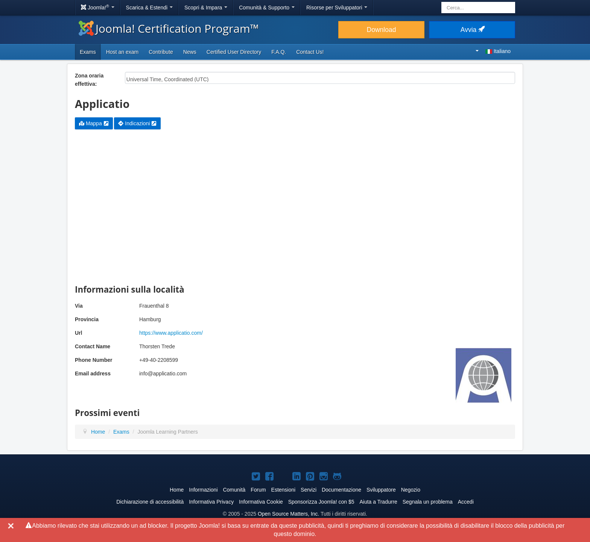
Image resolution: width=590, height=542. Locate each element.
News (189, 52)
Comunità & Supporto (267, 8)
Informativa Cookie (261, 502)
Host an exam (122, 52)
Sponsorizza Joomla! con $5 (321, 502)
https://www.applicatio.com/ (171, 333)
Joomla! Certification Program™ (169, 28)
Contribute (161, 52)
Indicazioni (137, 123)
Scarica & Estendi (149, 8)
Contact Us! (310, 52)
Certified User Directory (234, 52)
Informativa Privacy (211, 502)
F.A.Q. (278, 52)
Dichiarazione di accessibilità (150, 502)
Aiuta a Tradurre (378, 502)
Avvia (472, 29)
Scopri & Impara (205, 8)
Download (381, 29)
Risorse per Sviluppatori (337, 8)
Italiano (493, 51)
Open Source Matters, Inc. (288, 514)
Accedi (466, 502)
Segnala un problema (428, 502)
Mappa (94, 123)
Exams (88, 52)
